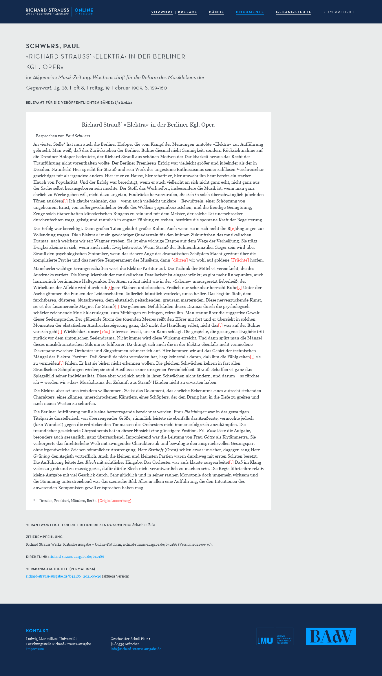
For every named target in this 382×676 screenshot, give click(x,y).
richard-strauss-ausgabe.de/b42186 (77, 556)
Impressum (35, 649)
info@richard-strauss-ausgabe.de (136, 649)
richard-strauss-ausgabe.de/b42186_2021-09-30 (63, 576)
